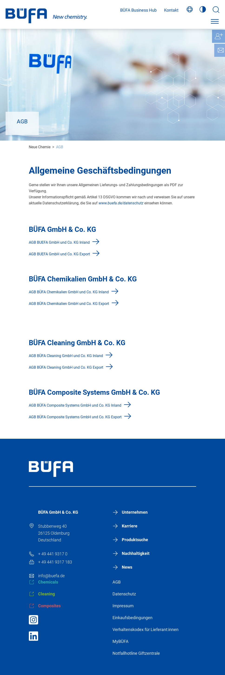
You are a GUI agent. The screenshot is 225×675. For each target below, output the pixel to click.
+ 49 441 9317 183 (55, 562)
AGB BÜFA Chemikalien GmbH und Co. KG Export (69, 303)
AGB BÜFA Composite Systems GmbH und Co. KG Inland (75, 405)
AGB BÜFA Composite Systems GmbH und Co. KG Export (75, 417)
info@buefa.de (51, 575)
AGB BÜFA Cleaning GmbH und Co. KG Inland (66, 356)
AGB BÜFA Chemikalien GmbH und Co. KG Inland (69, 292)
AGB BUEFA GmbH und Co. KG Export (59, 254)
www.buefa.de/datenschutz (121, 203)
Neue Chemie (39, 147)
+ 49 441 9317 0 (52, 553)
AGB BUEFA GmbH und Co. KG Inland (59, 242)
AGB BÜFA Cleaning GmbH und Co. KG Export (66, 367)
